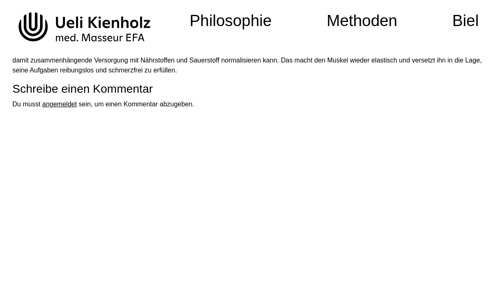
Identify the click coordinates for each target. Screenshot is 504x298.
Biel (465, 20)
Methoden (361, 20)
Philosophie (231, 20)
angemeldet (59, 104)
